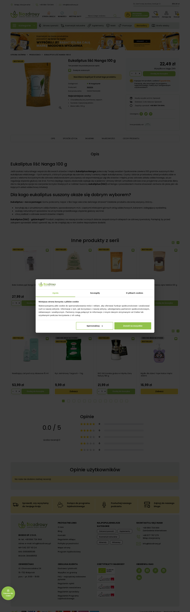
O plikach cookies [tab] (134, 293)
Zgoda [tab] (55, 293)
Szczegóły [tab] (95, 293)
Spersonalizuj (95, 326)
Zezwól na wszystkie (132, 326)
